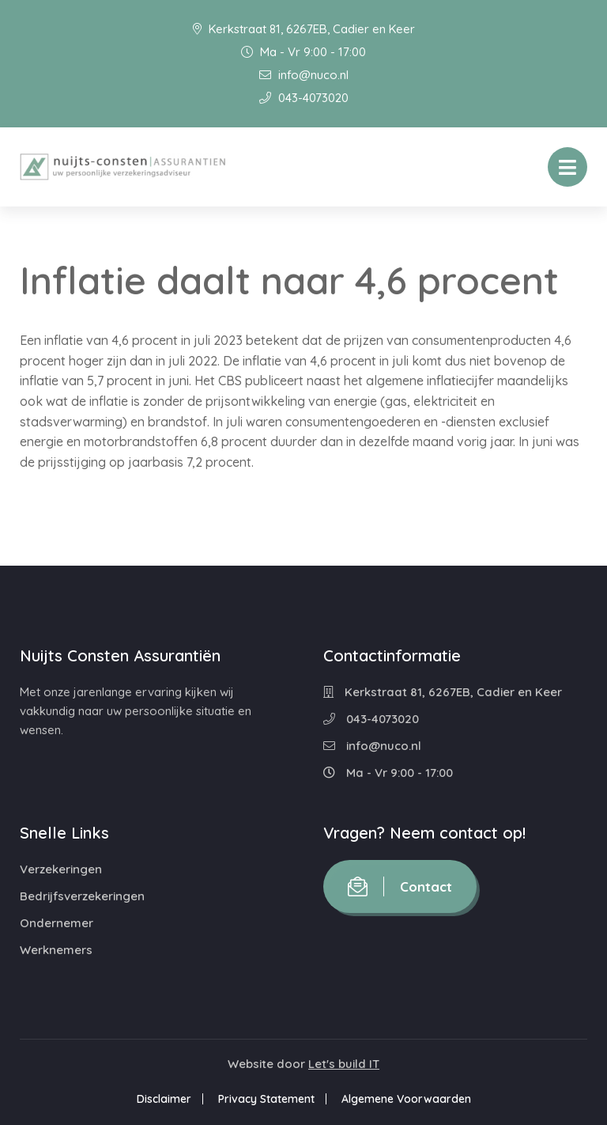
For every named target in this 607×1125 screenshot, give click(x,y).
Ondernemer (56, 922)
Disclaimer (164, 1099)
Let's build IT (343, 1063)
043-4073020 (304, 97)
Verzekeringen (61, 869)
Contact (400, 886)
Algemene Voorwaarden (406, 1099)
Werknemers (56, 949)
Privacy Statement (266, 1099)
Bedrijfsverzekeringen (82, 895)
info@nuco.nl (304, 74)
